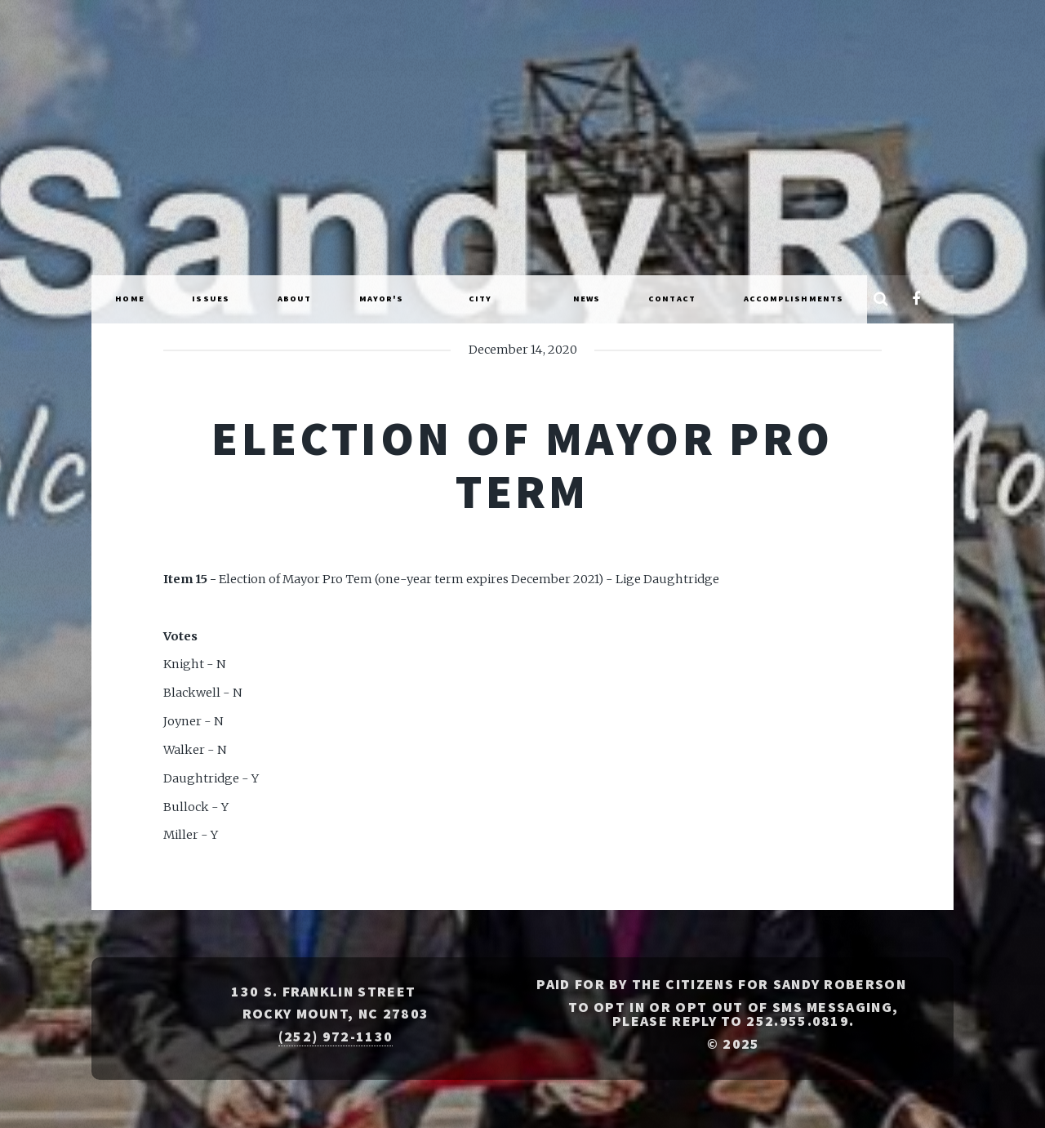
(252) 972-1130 (335, 1037)
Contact (672, 298)
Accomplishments (794, 298)
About (295, 298)
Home (129, 298)
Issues (210, 298)
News (586, 298)
